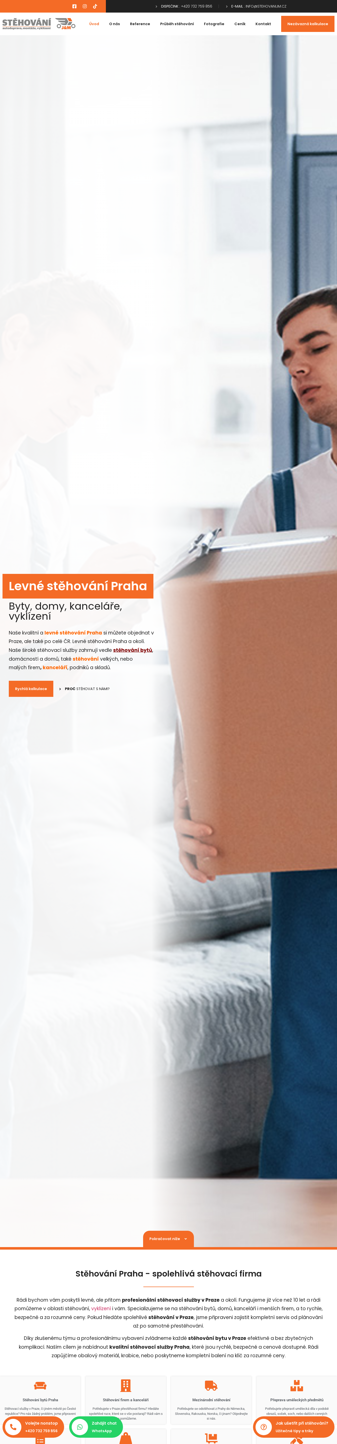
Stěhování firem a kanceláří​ (126, 1400)
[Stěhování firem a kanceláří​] (125, 1385)
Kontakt (263, 23)
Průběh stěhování (177, 23)
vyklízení (101, 1308)
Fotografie (214, 23)
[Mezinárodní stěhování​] (211, 1385)
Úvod (94, 23)
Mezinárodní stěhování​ (211, 1400)
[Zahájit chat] (80, 1427)
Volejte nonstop (41, 1423)
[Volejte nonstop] (13, 1427)
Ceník (239, 23)
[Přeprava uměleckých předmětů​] (296, 1385)
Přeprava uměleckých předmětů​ (296, 1400)
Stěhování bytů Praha (40, 1400)
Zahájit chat (104, 1423)
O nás (114, 23)
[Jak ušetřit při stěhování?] (264, 1427)
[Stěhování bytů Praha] (40, 1385)
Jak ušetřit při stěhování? (302, 1423)
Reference (140, 23)
